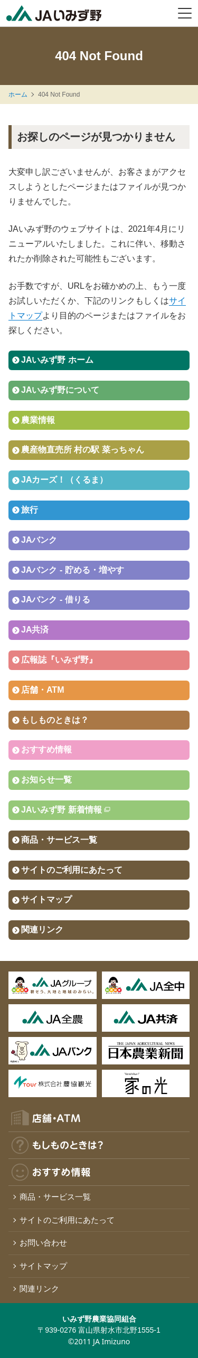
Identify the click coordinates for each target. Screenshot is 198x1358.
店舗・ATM (42, 689)
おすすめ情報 (46, 749)
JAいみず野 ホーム (57, 359)
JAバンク (39, 539)
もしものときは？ (55, 719)
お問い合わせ (43, 1242)
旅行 (29, 509)
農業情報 (38, 420)
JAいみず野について (60, 389)
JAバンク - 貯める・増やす (72, 569)
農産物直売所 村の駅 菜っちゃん (82, 449)
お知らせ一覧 (46, 779)
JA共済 (35, 629)
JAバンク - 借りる (55, 599)
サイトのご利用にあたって (71, 869)
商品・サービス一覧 (59, 839)
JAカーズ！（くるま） (64, 479)
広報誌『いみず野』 (59, 659)
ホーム (17, 94)
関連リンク (42, 929)
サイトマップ (46, 899)
